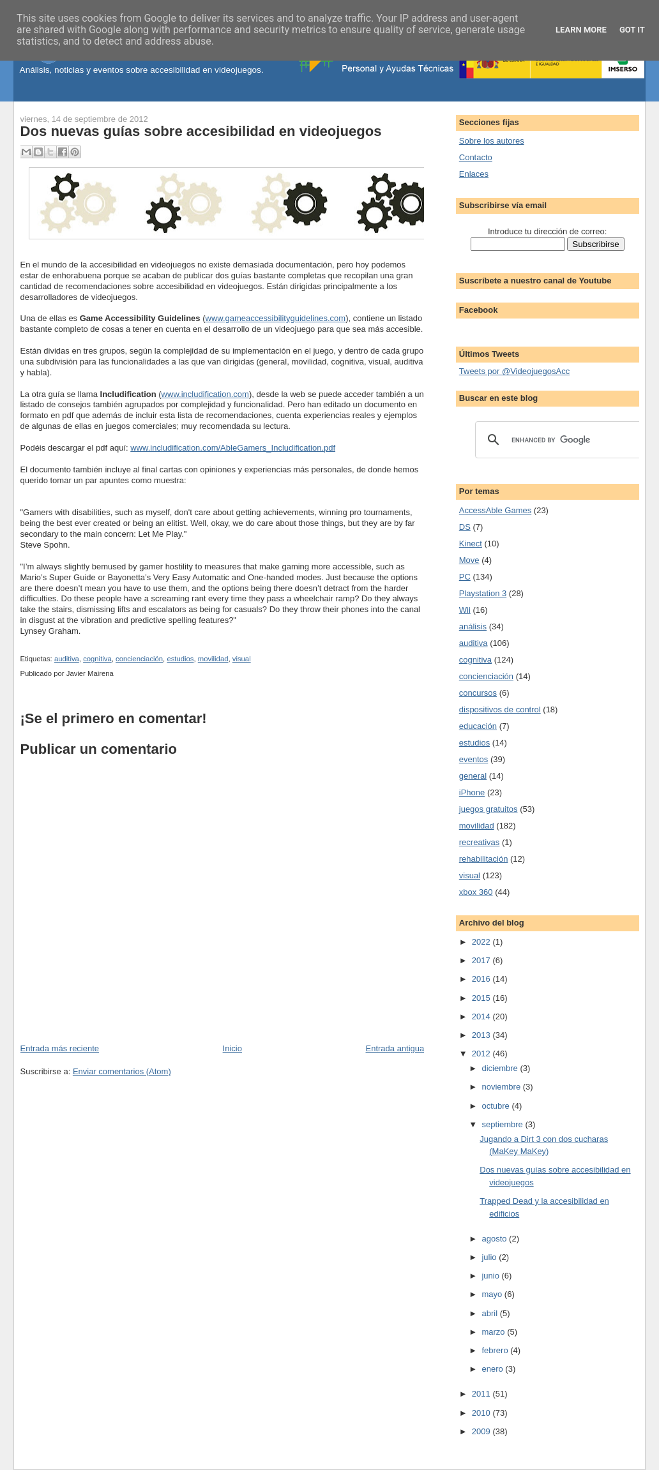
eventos (474, 759)
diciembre (500, 1068)
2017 (482, 960)
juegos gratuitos (488, 809)
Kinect (470, 543)
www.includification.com (205, 394)
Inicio (232, 1048)
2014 (482, 1016)
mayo (492, 1294)
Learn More (581, 29)
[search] (557, 439)
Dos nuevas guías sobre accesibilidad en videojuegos (201, 131)
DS (465, 527)
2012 (482, 1053)
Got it (632, 29)
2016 (482, 979)
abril (490, 1313)
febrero (495, 1350)
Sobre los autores (491, 141)
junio (491, 1275)
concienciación (139, 659)
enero (493, 1369)
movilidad (213, 659)
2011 (482, 1394)
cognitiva (97, 659)
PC (465, 576)
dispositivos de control (500, 709)
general (473, 776)
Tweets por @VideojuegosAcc (514, 371)
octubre (496, 1106)
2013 (482, 1035)
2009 (482, 1431)
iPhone (472, 792)
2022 (482, 942)
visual (241, 659)
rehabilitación (483, 859)
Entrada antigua (395, 1048)
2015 (482, 998)
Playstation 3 (482, 593)
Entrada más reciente (60, 1048)
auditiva (66, 659)
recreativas (479, 842)
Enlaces (474, 174)
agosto (495, 1238)
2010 (482, 1413)
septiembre (503, 1124)
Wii (465, 610)
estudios (180, 659)
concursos (478, 693)
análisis (473, 626)
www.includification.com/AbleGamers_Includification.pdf (232, 448)
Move (469, 560)
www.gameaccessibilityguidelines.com (276, 318)
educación (478, 726)
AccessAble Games (495, 510)
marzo (494, 1332)
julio (490, 1257)
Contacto (475, 157)
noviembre (501, 1086)
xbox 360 (476, 892)
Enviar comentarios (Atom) (122, 1071)
